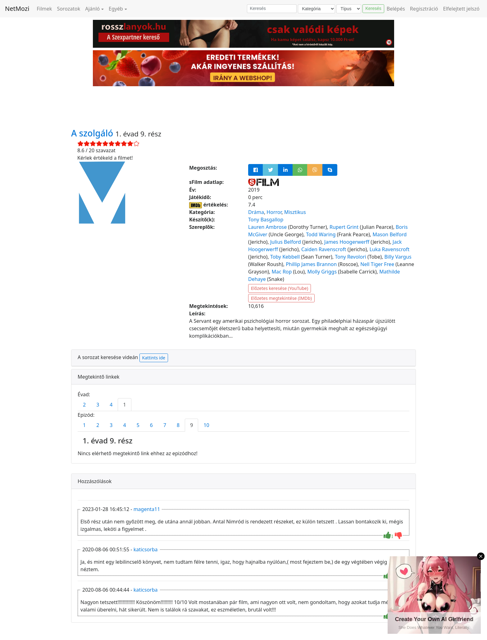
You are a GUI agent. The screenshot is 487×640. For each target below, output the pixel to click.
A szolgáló (93, 133)
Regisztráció (424, 8)
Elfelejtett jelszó (461, 8)
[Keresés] (272, 8)
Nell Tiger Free (377, 264)
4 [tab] (111, 404)
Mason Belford (390, 234)
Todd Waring (320, 234)
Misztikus (295, 212)
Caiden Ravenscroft (323, 249)
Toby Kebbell (285, 256)
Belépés (396, 8)
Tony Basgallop (265, 219)
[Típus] (348, 8)
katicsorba (146, 549)
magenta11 (147, 509)
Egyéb (116, 8)
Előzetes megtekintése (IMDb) (281, 298)
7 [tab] (164, 425)
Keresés (373, 8)
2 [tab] (84, 404)
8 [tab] (178, 425)
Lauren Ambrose (267, 227)
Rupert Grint (344, 227)
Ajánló (92, 8)
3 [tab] (97, 404)
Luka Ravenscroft (390, 249)
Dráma (256, 212)
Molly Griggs (322, 271)
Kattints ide (153, 358)
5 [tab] (138, 425)
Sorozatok (68, 8)
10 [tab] (206, 425)
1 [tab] (124, 404)
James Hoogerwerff (346, 241)
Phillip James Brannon (311, 264)
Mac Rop (282, 271)
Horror (273, 212)
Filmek (44, 8)
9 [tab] (191, 425)
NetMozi (17, 8)
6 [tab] (151, 425)
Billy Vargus (397, 256)
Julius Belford (285, 241)
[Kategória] (316, 8)
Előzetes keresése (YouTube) (279, 288)
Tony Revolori (350, 256)
